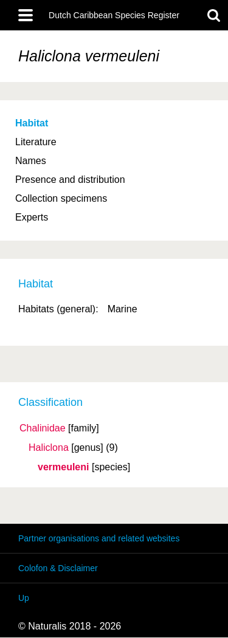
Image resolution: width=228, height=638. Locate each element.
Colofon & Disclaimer (58, 568)
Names (30, 161)
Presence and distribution (70, 179)
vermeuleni (63, 467)
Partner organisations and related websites (98, 538)
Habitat (31, 123)
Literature (36, 142)
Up (23, 598)
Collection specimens (61, 198)
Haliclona (49, 448)
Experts (31, 217)
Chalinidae (42, 428)
